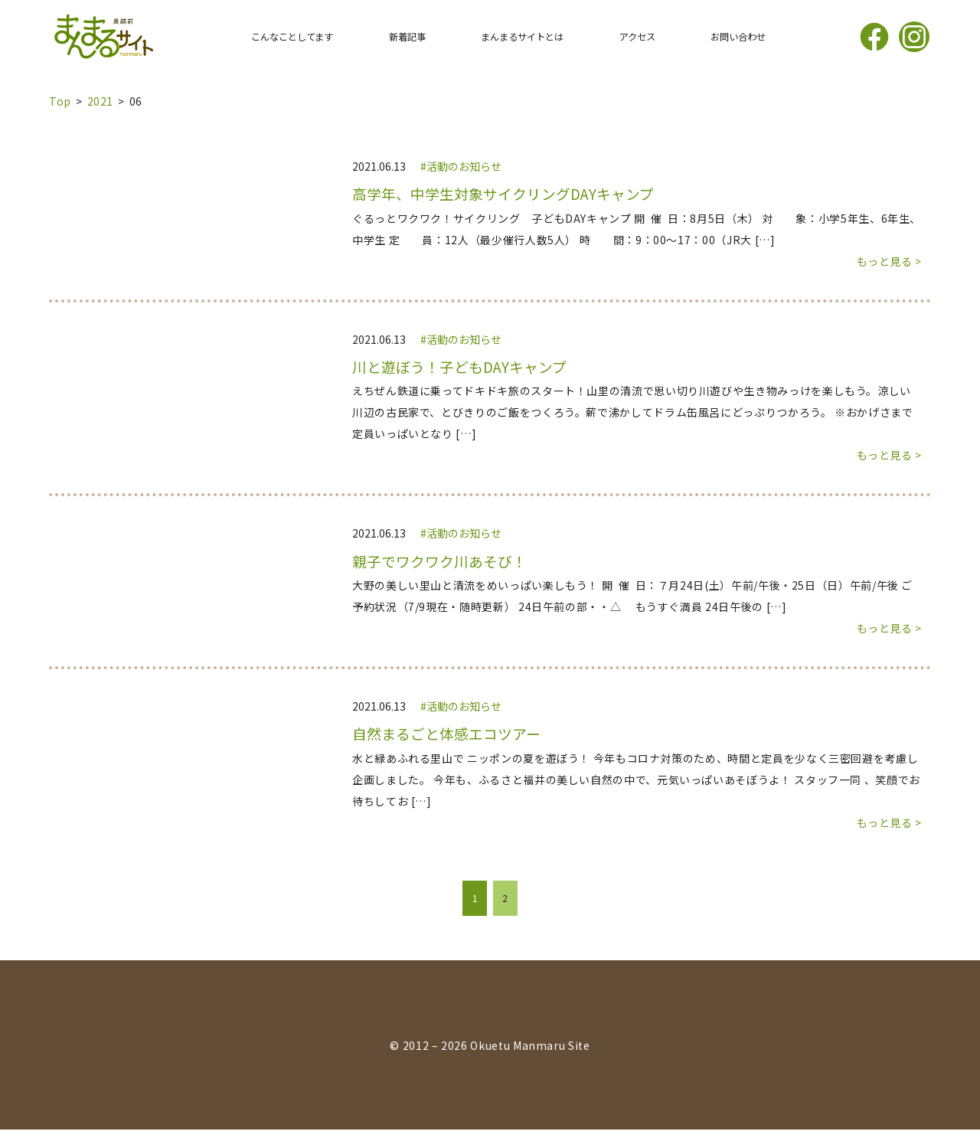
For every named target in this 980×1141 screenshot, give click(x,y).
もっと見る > (889, 261)
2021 (100, 101)
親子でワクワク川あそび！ (439, 561)
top (60, 101)
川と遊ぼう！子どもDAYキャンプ (459, 366)
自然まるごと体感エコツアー (446, 733)
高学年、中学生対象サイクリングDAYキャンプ (503, 193)
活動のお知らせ (463, 166)
